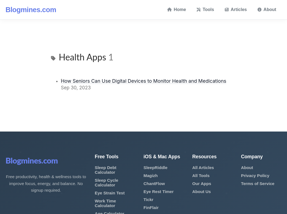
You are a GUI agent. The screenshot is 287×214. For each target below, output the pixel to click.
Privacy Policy (255, 175)
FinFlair (151, 207)
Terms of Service (257, 183)
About (267, 9)
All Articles (203, 167)
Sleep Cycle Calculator (106, 182)
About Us (201, 191)
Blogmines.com (31, 10)
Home (176, 9)
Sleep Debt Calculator (106, 170)
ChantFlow (154, 183)
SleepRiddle (155, 167)
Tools (205, 9)
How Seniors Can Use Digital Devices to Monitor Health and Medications (143, 81)
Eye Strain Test (110, 193)
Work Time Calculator (105, 203)
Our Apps (201, 183)
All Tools (201, 175)
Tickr (148, 199)
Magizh (151, 175)
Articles (236, 9)
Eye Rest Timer (159, 191)
